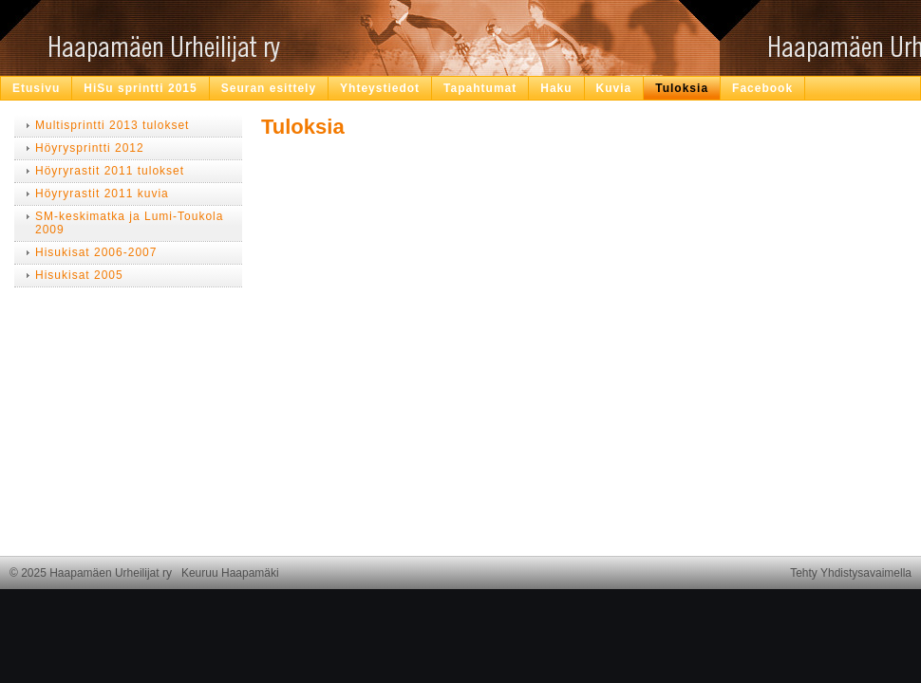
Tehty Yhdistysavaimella (851, 573)
